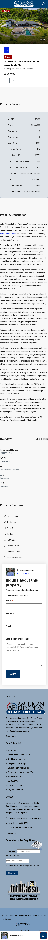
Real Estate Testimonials (19, 756)
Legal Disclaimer (15, 791)
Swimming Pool (13, 553)
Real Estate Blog (15, 778)
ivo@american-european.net (21, 829)
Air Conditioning (13, 517)
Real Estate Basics (16, 760)
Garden (10, 535)
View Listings (23, 575)
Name (9, 602)
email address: (12, 857)
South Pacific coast (8, 235)
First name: (11, 852)
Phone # (10, 615)
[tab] (7, 50)
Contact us (11, 834)
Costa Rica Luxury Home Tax (21, 773)
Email (9, 627)
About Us (12, 752)
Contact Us (13, 782)
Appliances (11, 523)
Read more (11, 737)
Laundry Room (13, 547)
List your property (16, 786)
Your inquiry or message (18, 640)
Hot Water (11, 541)
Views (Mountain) (14, 559)
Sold (7, 57)
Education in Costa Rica (18, 769)
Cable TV (10, 529)
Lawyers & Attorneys (17, 765)
